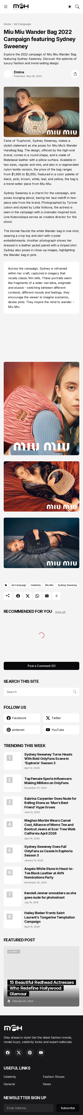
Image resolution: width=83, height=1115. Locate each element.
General (9, 1084)
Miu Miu (49, 585)
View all (60, 612)
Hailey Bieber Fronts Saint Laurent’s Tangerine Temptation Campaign (49, 917)
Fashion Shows (54, 1077)
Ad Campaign (22, 24)
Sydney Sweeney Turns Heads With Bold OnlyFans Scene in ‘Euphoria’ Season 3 (48, 758)
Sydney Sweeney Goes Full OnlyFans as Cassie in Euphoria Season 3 (48, 851)
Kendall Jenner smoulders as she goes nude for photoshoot (50, 895)
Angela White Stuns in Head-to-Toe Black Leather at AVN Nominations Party (49, 873)
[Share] (75, 74)
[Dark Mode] (70, 6)
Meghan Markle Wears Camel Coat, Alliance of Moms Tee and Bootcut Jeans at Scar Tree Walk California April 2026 (49, 827)
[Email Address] (28, 1108)
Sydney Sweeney (67, 585)
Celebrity (36, 585)
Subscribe (68, 1108)
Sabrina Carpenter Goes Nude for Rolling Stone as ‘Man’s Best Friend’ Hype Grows (50, 803)
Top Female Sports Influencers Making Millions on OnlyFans (48, 781)
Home (7, 24)
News (47, 1084)
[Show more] (56, 596)
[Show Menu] (5, 6)
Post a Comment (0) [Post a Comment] (42, 666)
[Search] (77, 6)
